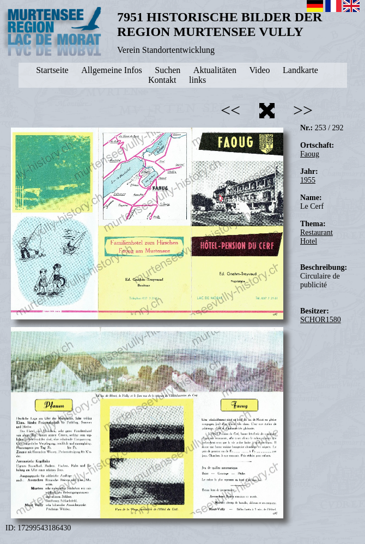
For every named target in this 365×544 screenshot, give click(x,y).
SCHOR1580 (320, 320)
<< (230, 110)
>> (303, 110)
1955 (307, 180)
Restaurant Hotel (316, 236)
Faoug (309, 154)
